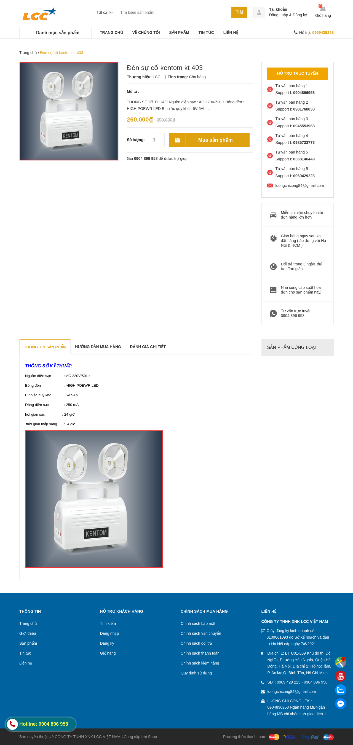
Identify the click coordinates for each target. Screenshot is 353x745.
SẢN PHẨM (179, 32)
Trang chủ (28, 52)
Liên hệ (25, 663)
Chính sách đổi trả (196, 643)
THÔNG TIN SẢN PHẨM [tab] (45, 347)
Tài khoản (278, 9)
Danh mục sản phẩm (57, 32)
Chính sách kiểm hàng (200, 663)
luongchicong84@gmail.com (292, 691)
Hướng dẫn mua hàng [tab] (98, 347)
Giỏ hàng (108, 653)
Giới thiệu (27, 633)
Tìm (239, 12)
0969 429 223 (289, 682)
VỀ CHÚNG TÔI (146, 32)
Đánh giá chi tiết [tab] (148, 347)
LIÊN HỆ (230, 32)
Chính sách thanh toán (200, 653)
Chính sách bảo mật (198, 623)
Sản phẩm (28, 643)
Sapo (152, 737)
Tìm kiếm (108, 623)
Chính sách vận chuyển (201, 633)
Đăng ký (300, 15)
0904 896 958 (146, 158)
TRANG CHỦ (111, 32)
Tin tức (25, 653)
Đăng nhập (278, 15)
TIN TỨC (206, 32)
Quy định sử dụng (196, 673)
